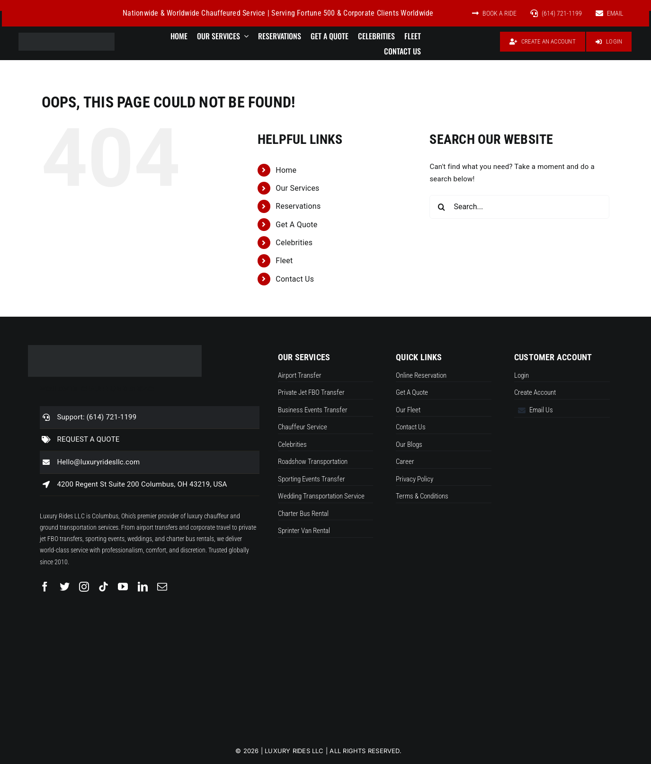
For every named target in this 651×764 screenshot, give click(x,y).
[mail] (162, 587)
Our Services (297, 188)
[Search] (441, 207)
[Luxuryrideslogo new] (66, 36)
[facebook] (45, 587)
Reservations (298, 206)
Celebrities (294, 242)
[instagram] (84, 587)
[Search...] (519, 207)
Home (286, 170)
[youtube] (123, 587)
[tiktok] (103, 587)
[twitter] (65, 587)
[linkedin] (143, 587)
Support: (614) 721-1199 (96, 417)
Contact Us (295, 279)
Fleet (284, 260)
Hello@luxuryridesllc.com (98, 462)
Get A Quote (296, 224)
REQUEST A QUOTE (88, 439)
